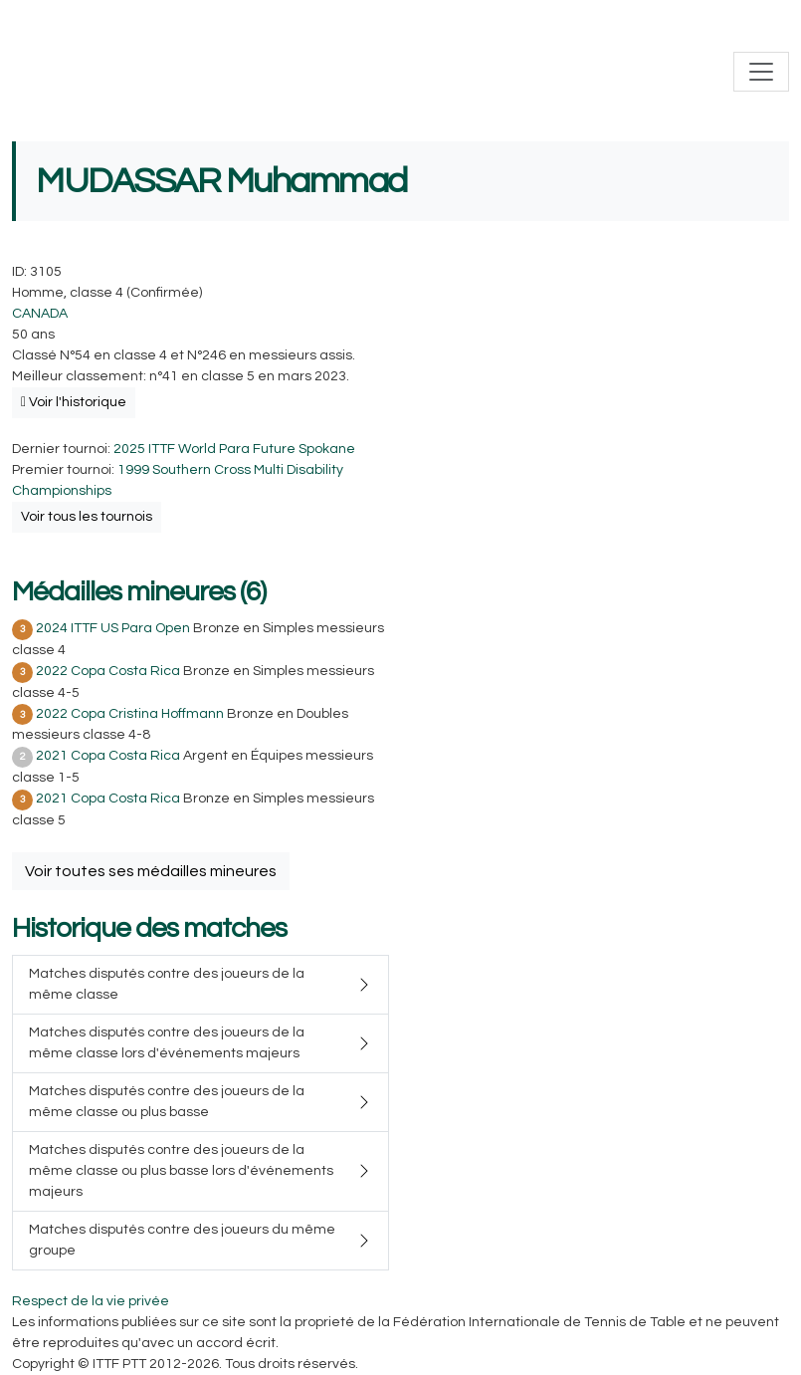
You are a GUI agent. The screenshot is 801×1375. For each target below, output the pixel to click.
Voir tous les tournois (86, 517)
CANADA (40, 314)
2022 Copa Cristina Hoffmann (130, 714)
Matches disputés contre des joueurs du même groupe (182, 1240)
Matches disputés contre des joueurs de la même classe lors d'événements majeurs (166, 1043)
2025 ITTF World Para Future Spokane (234, 449)
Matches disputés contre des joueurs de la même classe (166, 984)
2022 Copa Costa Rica (108, 671)
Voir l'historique (73, 402)
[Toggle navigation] (761, 72)
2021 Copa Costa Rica (108, 756)
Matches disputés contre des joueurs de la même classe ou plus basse (166, 1101)
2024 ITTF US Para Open (113, 628)
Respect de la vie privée (90, 1301)
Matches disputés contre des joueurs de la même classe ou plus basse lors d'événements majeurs (181, 1171)
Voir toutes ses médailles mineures (151, 871)
